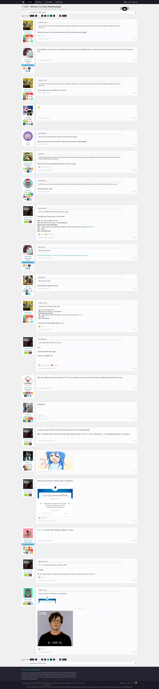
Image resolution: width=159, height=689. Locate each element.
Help (128, 683)
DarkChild (28, 462)
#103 (134, 93)
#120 (134, 652)
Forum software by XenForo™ (36, 683)
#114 (134, 419)
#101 (134, 39)
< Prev (32, 16)
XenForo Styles (67, 683)
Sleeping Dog (28, 163)
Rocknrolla (28, 32)
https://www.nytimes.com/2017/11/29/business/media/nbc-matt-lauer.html (62, 255)
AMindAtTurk (28, 540)
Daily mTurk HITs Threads (36, 9)
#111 (134, 329)
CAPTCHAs (90, 227)
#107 (134, 191)
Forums (29, 2)
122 (60, 16)
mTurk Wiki (48, 2)
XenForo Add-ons (57, 683)
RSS (136, 682)
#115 (134, 440)
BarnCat (28, 414)
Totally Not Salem (28, 217)
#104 (134, 118)
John (28, 143)
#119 (134, 580)
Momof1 (28, 190)
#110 (134, 288)
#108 (134, 237)
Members (38, 2)
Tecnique (28, 117)
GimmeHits (28, 59)
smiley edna (28, 387)
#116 (134, 471)
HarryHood (28, 599)
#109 (134, 258)
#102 (134, 60)
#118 (134, 540)
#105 (134, 144)
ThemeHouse (47, 685)
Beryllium (122, 683)
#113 (134, 388)
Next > (64, 16)
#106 (134, 170)
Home (23, 2)
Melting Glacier (53, 9)
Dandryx (28, 287)
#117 (134, 521)
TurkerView (58, 2)
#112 (134, 368)
